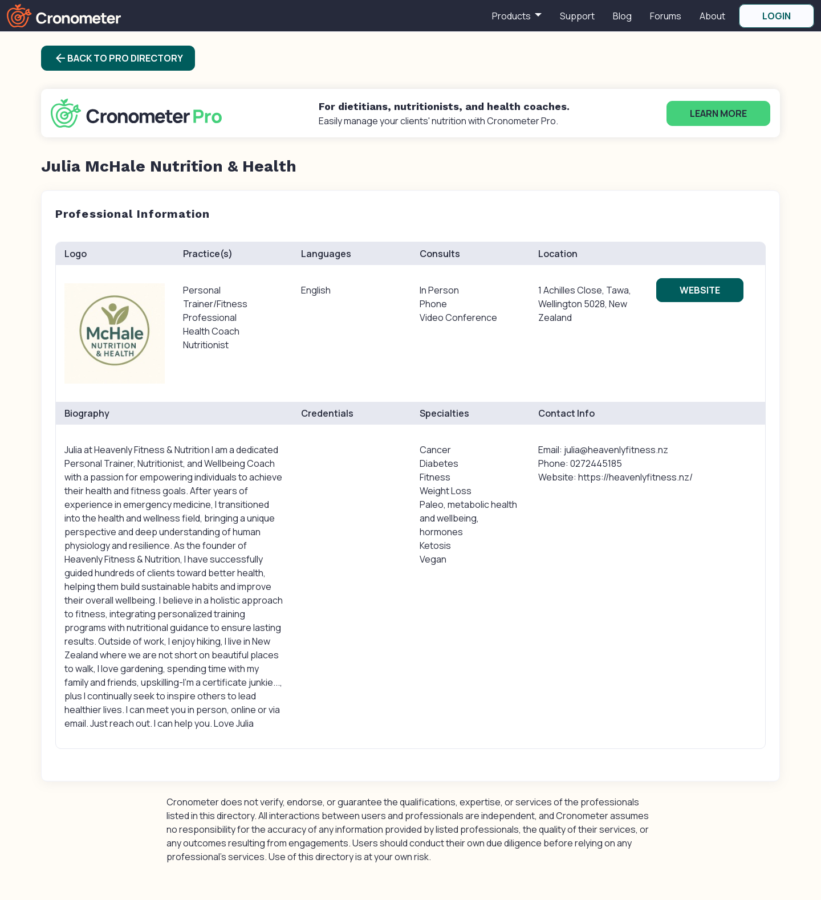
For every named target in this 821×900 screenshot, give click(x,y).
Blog (622, 16)
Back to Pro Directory (118, 58)
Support (577, 16)
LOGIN (776, 16)
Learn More (718, 113)
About (712, 16)
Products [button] (512, 16)
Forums (665, 16)
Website (700, 290)
